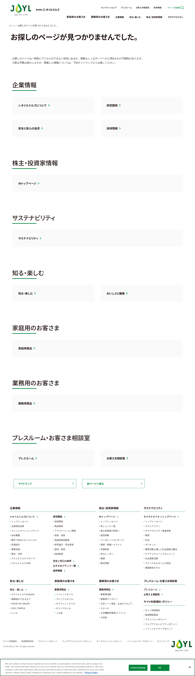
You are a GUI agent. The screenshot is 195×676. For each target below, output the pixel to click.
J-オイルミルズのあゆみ (23, 594)
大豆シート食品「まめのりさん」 (117, 603)
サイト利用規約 (152, 610)
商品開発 (59, 526)
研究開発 (112, 105)
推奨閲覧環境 (151, 615)
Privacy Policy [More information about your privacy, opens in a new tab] (91, 672)
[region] (97, 667)
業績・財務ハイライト (111, 544)
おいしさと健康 (116, 293)
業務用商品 (25, 403)
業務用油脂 (106, 594)
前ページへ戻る (95, 483)
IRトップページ (27, 183)
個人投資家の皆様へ (110, 531)
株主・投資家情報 (154, 17)
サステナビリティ (175, 17)
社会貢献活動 (151, 558)
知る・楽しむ (135, 17)
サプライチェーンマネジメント (160, 554)
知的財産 (59, 554)
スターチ (105, 608)
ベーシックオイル (64, 594)
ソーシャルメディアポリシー (159, 628)
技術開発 (59, 521)
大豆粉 (104, 617)
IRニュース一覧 (108, 526)
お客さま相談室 (142, 7)
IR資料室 (105, 549)
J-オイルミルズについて (32, 105)
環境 (147, 535)
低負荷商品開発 (62, 540)
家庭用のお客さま (76, 17)
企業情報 (119, 17)
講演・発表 (60, 549)
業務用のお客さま (100, 17)
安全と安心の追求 (29, 128)
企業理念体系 (17, 526)
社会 (147, 540)
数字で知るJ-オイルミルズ (24, 540)
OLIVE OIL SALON (20, 603)
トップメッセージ (19, 521)
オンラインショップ (109, 7)
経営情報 (105, 535)
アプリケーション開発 (65, 531)
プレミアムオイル (64, 599)
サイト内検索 (173, 7)
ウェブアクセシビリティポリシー (161, 624)
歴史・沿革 (16, 554)
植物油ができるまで (21, 599)
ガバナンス (150, 544)
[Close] (189, 667)
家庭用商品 (25, 348)
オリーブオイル (63, 608)
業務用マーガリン (109, 599)
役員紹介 (15, 544)
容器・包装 (60, 535)
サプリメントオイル (65, 603)
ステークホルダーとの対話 (158, 563)
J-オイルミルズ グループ (23, 558)
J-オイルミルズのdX (21, 563)
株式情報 (105, 563)
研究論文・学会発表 (64, 544)
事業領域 (15, 549)
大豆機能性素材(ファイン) (113, 613)
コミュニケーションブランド (25, 531)
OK (159, 668)
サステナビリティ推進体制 (158, 531)
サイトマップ (25, 483)
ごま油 (59, 613)
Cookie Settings (138, 668)
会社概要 (15, 535)
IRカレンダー (107, 554)
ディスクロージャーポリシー (109, 641)
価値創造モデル (152, 567)
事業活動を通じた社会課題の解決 (161, 549)
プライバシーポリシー (156, 619)
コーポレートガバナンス (112, 540)
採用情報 (157, 7)
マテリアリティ (152, 526)
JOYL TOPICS (18, 608)
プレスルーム (126, 7)
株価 (103, 558)
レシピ (14, 613)
